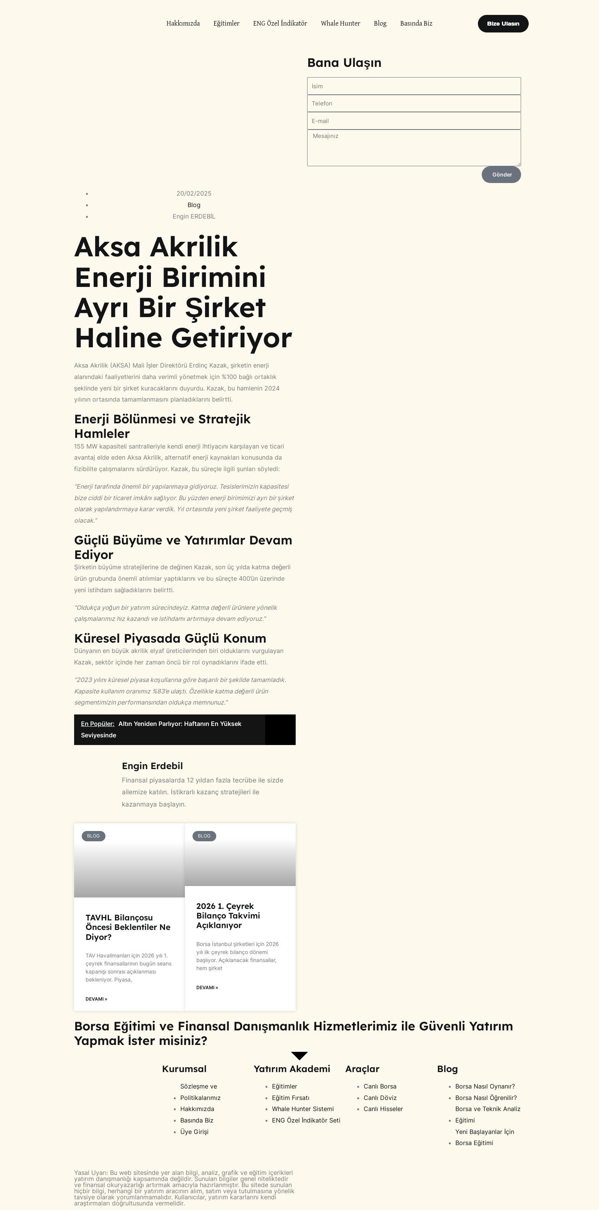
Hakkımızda (183, 23)
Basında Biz (416, 23)
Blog (380, 23)
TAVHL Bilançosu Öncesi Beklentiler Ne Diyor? (128, 926)
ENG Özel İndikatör (280, 23)
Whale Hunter (340, 23)
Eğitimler (227, 23)
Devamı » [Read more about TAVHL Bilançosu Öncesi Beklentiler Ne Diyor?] (96, 999)
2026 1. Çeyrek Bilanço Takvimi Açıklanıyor (228, 915)
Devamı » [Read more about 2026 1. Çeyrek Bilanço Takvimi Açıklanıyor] (207, 987)
